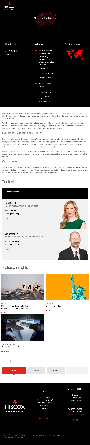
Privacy (4, 435)
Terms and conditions (40, 435)
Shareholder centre (45, 403)
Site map (25, 435)
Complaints (57, 435)
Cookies (15, 435)
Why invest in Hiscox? (45, 400)
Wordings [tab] (56, 370)
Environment (45, 411)
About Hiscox (45, 397)
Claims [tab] (36, 370)
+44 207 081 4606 (12, 242)
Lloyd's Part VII (45, 405)
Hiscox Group (43, 418)
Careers (45, 408)
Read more (5, 313)
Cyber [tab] (14, 370)
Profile (7, 219)
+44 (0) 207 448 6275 (13, 211)
